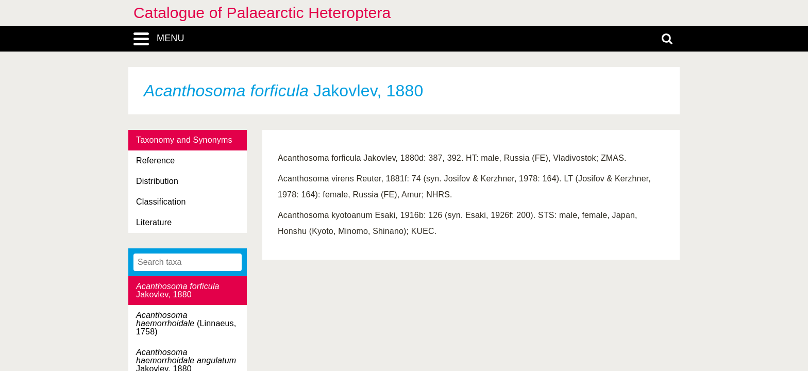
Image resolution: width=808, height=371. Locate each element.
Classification (161, 201)
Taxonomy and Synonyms (184, 140)
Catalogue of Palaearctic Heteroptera (262, 12)
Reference (155, 160)
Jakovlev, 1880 (178, 290)
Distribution (157, 181)
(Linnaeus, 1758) (186, 323)
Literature (154, 222)
